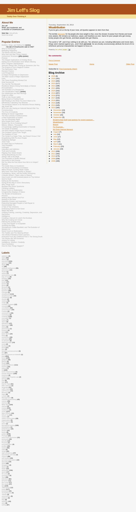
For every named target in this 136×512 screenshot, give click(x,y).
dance (4, 322)
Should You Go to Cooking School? (14, 123)
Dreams (4, 330)
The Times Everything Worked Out (14, 80)
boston (4, 284)
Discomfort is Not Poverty (11, 160)
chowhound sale (7, 296)
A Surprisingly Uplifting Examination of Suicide (18, 127)
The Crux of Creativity (10, 112)
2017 (53, 98)
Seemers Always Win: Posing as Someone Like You (20, 65)
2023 (53, 83)
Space (4, 467)
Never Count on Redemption (12, 190)
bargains (5, 278)
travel (4, 489)
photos (4, 430)
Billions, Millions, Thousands (12, 125)
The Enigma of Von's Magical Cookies (15, 67)
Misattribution (58, 122)
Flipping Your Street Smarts (12, 153)
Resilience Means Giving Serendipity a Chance (19, 86)
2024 (53, 81)
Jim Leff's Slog (23, 10)
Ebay (3, 335)
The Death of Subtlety (10, 129)
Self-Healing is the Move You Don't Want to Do (18, 101)
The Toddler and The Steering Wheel (15, 233)
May (55, 139)
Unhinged (5, 147)
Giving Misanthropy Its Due (11, 155)
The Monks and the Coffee (11, 52)
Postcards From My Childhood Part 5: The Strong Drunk (22, 237)
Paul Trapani (6, 422)
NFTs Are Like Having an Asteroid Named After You (20, 108)
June (55, 137)
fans (3, 349)
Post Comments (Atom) (68, 69)
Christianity (5, 297)
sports (4, 472)
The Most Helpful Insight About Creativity (16, 131)
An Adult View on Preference (12, 144)
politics (4, 434)
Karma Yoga (6, 384)
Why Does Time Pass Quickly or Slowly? (16, 171)
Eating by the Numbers (10, 181)
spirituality (5, 470)
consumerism (6, 309)
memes (4, 401)
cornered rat (6, 313)
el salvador (5, 341)
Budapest (5, 289)
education (5, 339)
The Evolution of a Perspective (13, 90)
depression (5, 325)
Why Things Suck (8, 185)
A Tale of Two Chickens (10, 207)
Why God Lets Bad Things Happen (14, 54)
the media (5, 484)
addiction (5, 256)
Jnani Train (6, 142)
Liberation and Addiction (10, 149)
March (56, 144)
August (56, 132)
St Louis (4, 474)
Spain (4, 468)
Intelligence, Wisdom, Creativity (13, 242)
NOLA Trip (5, 415)
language (5, 387)
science (4, 456)
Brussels (5, 287)
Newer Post (53, 64)
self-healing (6, 458)
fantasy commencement (10, 351)
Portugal (5, 436)
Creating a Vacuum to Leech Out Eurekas (17, 218)
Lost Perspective (8, 73)
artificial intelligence (8, 268)
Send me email (7, 35)
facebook (5, 346)
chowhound (6, 294)
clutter (4, 303)
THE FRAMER (7, 145)
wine (3, 503)
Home (92, 64)
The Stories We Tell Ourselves (13, 238)
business (5, 290)
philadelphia (6, 427)
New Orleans (6, 413)
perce (4, 423)
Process (5, 196)
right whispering (7, 453)
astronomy (5, 270)
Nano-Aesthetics (8, 244)
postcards (5, 439)
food (3, 356)
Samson (5, 164)
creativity (5, 316)
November (57, 112)
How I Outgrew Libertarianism (12, 64)
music (4, 411)
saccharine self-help (9, 455)
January (56, 149)
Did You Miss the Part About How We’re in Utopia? (20, 162)
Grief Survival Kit (8, 82)
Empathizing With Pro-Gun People (14, 138)
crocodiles (5, 318)
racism (4, 448)
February (57, 146)
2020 (53, 91)
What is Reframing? (9, 49)
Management (6, 398)
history (4, 368)
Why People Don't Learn (10, 121)
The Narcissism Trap (9, 69)
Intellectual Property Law (10, 377)
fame (3, 347)
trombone (5, 491)
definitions (5, 323)
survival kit (5, 475)
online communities (8, 418)
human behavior (7, 373)
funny (4, 358)
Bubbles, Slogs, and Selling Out (13, 45)
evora (4, 344)
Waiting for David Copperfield (12, 114)
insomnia (5, 375)
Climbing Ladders (8, 188)
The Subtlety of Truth (9, 134)
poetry (4, 432)
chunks (4, 299)
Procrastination (7, 88)
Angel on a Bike (7, 95)
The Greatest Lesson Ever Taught (14, 132)
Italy (3, 382)
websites (5, 501)
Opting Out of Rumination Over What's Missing (19, 62)
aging (4, 258)
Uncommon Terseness (10, 56)
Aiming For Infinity (8, 240)
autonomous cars (8, 275)
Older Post (130, 64)
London (4, 396)
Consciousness (7, 110)
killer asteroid (6, 385)
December (57, 110)
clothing (4, 301)
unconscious (6, 496)
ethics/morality (7, 342)
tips (3, 486)
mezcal (4, 406)
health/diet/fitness (8, 365)
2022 (53, 86)
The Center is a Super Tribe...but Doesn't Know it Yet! (21, 136)
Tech (3, 477)
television (5, 479)
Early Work (5, 334)
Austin (4, 271)
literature (5, 392)
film (3, 353)
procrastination (7, 444)
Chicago (4, 292)
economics (5, 337)
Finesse (4, 58)
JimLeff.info (13, 33)
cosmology (5, 315)
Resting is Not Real (9, 199)
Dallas (4, 320)
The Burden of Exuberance (11, 194)
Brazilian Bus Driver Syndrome (13, 186)
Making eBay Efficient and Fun (13, 198)
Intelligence (6, 216)
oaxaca (4, 417)
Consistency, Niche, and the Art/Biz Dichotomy (18, 173)
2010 (53, 156)
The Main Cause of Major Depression (15, 77)
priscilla (4, 441)
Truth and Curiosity (9, 151)
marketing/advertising (9, 399)
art (3, 266)
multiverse (5, 410)
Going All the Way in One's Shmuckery (16, 183)
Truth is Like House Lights (11, 97)
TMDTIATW (6, 487)
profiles (4, 446)
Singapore (5, 465)
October (56, 115)
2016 (53, 100)
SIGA (3, 463)
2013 (53, 108)
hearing (4, 366)
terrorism (5, 480)
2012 (53, 151)
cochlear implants (8, 304)
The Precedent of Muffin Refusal (13, 158)
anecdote (5, 261)
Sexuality (5, 461)
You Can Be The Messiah (11, 84)
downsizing (5, 328)
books (4, 282)
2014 (53, 105)
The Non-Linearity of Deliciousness (14, 116)
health (4, 363)
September (57, 117)
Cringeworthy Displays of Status (13, 192)
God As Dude (6, 179)
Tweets (4, 494)
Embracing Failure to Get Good (13, 209)
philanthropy (6, 429)
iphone (4, 379)
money (4, 408)
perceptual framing (8, 425)
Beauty (55, 125)
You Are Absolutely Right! (11, 119)
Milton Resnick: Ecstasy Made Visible (15, 170)
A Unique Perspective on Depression (15, 75)
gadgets (4, 360)
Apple (4, 265)
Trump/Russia (6, 493)
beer (3, 280)
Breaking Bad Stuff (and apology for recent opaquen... (73, 120)
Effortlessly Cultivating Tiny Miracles (15, 103)
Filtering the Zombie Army (11, 222)
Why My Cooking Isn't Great (12, 220)
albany (4, 259)
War (3, 499)
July (55, 134)
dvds (3, 332)
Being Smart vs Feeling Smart (13, 99)
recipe (4, 451)
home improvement (8, 372)
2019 (53, 93)
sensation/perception (9, 460)
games (4, 361)
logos (3, 394)
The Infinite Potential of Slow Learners (15, 235)
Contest (4, 311)
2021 (53, 88)
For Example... (58, 127)
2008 (53, 161)
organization (6, 420)
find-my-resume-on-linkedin (11, 354)
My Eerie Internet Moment (63, 129)
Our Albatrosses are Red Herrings (14, 93)
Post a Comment (54, 60)
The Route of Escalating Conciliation (15, 168)
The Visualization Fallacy (11, 91)
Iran (3, 380)
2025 (53, 78)
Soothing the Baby (8, 225)
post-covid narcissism (9, 437)
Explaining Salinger (9, 140)
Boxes (4, 285)
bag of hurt (5, 277)
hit (2, 370)
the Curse (5, 482)
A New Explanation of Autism (12, 118)
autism (4, 273)
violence (4, 498)
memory (4, 403)
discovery (61, 34)
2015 (53, 103)
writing (4, 505)
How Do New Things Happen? (13, 246)
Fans (3, 78)
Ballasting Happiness (9, 51)
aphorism (5, 263)
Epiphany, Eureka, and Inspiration (14, 201)
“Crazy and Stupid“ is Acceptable (14, 224)
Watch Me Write (7, 211)
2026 (53, 76)
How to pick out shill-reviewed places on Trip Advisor (21, 177)
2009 (53, 159)
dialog (4, 327)
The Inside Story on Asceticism (13, 166)
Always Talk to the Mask (10, 157)
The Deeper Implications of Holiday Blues (17, 60)
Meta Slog (5, 404)
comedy (4, 306)
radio (3, 449)
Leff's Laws (5, 389)
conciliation (5, 308)
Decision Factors (8, 71)
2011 (53, 154)
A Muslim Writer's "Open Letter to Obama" (17, 175)
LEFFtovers (6, 391)
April (55, 142)
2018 (53, 95)
